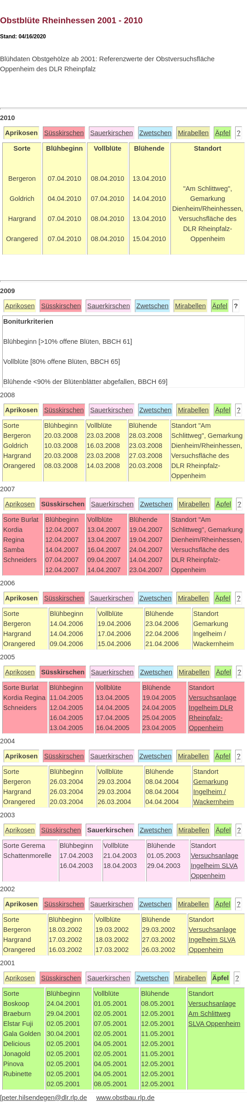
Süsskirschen (64, 133)
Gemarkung (210, 781)
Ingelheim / (209, 791)
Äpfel (222, 133)
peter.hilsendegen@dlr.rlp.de (44, 1097)
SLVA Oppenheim (214, 1023)
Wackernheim (213, 801)
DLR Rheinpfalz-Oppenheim (211, 717)
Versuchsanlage (212, 697)
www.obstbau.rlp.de (125, 1097)
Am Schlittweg (209, 1013)
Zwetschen (155, 133)
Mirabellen (193, 133)
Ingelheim (204, 707)
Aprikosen (20, 306)
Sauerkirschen (111, 133)
